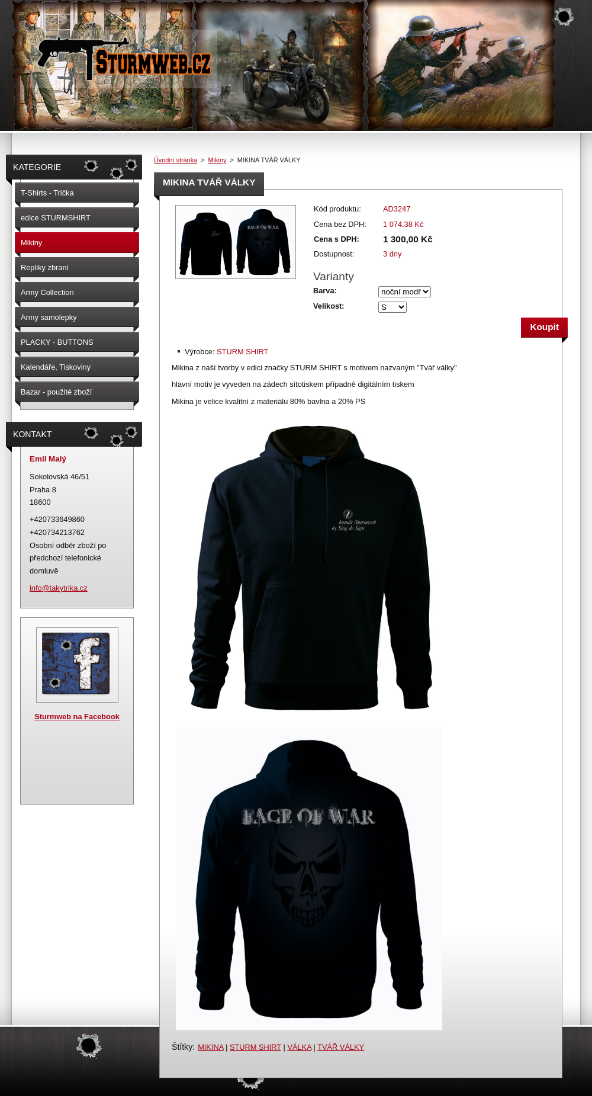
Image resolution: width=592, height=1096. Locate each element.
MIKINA (210, 1047)
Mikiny (217, 160)
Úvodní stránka (175, 160)
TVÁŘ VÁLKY (340, 1047)
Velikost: (329, 306)
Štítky (182, 1047)
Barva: (325, 290)
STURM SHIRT (255, 1047)
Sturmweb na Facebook (77, 716)
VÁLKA (299, 1047)
